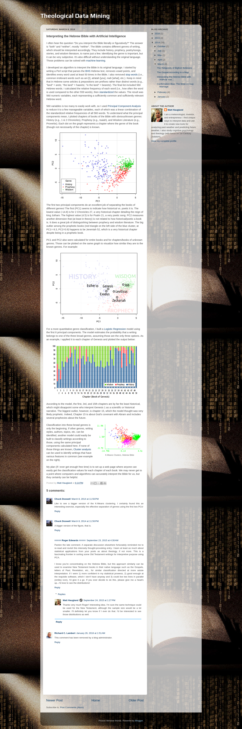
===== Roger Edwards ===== (70, 540)
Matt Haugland (70, 600)
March (160, 64)
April (160, 59)
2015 (157, 38)
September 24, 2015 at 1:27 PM (99, 600)
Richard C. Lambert (64, 633)
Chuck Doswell (62, 499)
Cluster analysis (82, 449)
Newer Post (54, 700)
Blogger (139, 720)
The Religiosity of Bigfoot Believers (174, 68)
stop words (132, 74)
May (159, 55)
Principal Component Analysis (124, 106)
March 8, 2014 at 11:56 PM (85, 499)
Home (95, 700)
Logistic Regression (115, 329)
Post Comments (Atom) (72, 707)
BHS (88, 71)
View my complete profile (163, 141)
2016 (157, 33)
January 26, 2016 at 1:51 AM (90, 633)
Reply (57, 511)
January (161, 96)
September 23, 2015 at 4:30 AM (102, 540)
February (162, 92)
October (161, 46)
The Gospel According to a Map (173, 72)
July (159, 50)
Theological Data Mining (75, 15)
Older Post (136, 700)
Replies (62, 594)
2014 (157, 42)
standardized (106, 92)
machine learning (95, 60)
